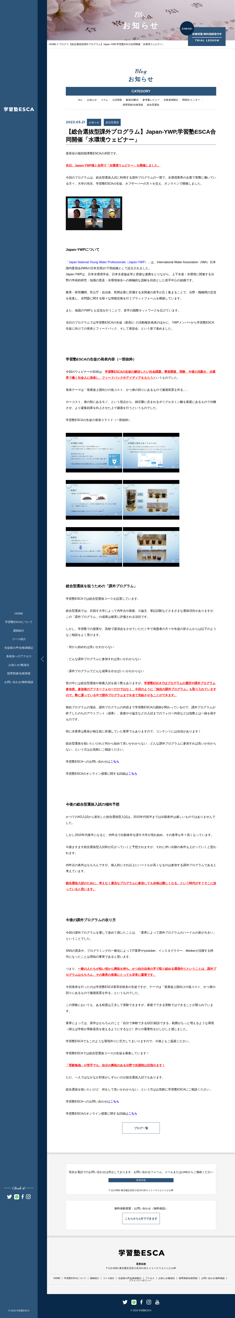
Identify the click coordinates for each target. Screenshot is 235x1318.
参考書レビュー (151, 100)
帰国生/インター (191, 100)
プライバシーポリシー (140, 1280)
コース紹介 (19, 639)
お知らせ (92, 100)
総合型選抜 (153, 105)
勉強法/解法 (132, 100)
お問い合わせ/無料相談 (18, 682)
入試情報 (117, 100)
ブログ (62, 44)
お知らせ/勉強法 (18, 664)
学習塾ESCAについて (19, 621)
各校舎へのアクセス (19, 656)
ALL (80, 100)
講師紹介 (18, 630)
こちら (114, 762)
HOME (19, 613)
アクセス (150, 1278)
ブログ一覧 (141, 1128)
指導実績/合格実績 (18, 673)
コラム (104, 100)
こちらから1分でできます (141, 1218)
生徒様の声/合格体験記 (18, 647)
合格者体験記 (171, 100)
